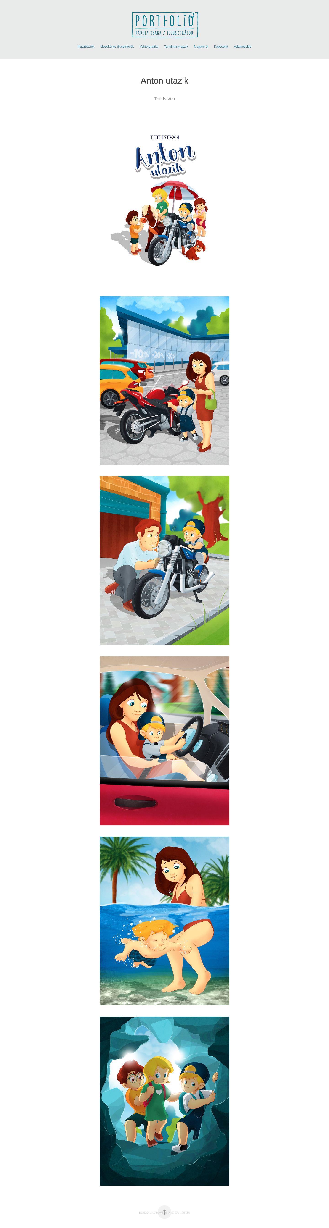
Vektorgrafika (149, 46)
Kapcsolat (221, 46)
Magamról (201, 46)
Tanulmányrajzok (176, 46)
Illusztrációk (86, 46)
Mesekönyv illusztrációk (117, 46)
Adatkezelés (242, 46)
